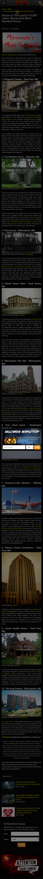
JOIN (37, 447)
